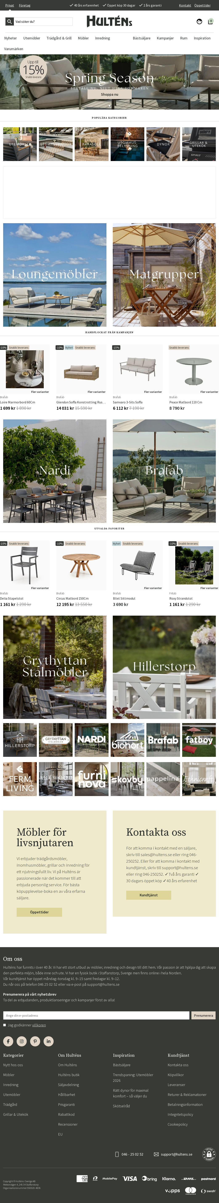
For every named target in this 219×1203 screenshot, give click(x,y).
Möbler (8, 1074)
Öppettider (202, 5)
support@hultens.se (103, 984)
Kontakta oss (178, 1064)
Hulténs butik (69, 1074)
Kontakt (185, 5)
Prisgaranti (66, 1104)
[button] (109, 106)
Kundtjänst (149, 895)
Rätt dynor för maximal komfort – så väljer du (131, 1093)
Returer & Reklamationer (187, 1094)
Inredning (10, 1084)
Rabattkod (66, 1114)
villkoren (39, 1025)
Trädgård (10, 1104)
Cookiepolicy (178, 1124)
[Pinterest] (35, 1041)
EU (60, 1134)
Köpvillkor (176, 1074)
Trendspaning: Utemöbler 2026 (133, 1077)
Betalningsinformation (185, 1104)
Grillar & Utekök (15, 1114)
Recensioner (67, 1124)
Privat (9, 5)
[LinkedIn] (49, 1041)
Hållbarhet (66, 1094)
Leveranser (176, 1084)
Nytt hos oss (13, 1064)
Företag (25, 5)
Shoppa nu (109, 94)
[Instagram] (22, 1041)
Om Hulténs (67, 1064)
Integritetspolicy (180, 1114)
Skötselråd (121, 1106)
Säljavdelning (68, 1084)
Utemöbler (11, 1094)
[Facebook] (8, 1041)
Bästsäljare (121, 1064)
